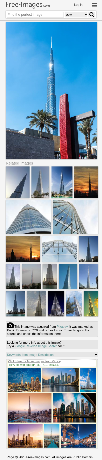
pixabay (62, 326)
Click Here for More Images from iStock (34, 361)
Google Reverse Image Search (36, 346)
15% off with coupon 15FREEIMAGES (34, 364)
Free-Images (28, 4)
